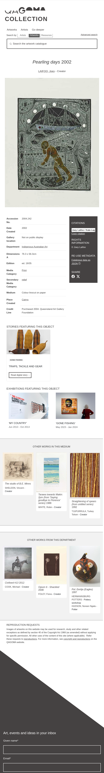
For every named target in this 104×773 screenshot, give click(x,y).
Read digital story (19, 375)
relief (24, 279)
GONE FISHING (16, 360)
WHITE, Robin (45, 507)
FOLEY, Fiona (45, 594)
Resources (46, 35)
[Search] (52, 44)
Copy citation (78, 233)
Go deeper (38, 29)
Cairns (25, 299)
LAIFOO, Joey (46, 71)
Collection (26, 18)
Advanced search (89, 35)
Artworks (12, 29)
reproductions (30, 639)
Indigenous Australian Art (34, 246)
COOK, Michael (12, 587)
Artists (24, 29)
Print (24, 270)
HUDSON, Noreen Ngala (84, 606)
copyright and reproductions (77, 639)
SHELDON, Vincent (14, 488)
